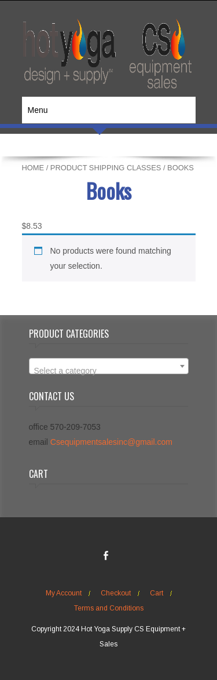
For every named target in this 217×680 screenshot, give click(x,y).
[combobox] (109, 366)
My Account (64, 593)
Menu (38, 110)
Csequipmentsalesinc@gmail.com (111, 442)
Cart (156, 593)
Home (33, 167)
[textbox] (109, 371)
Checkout (116, 593)
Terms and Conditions (109, 608)
